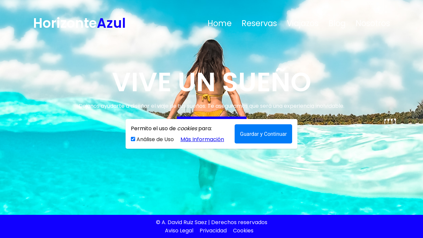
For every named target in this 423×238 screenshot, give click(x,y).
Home (220, 23)
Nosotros (373, 23)
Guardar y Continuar (263, 134)
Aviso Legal (179, 230)
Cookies (243, 230)
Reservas (259, 23)
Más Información (202, 139)
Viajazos (303, 23)
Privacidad (213, 230)
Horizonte (79, 23)
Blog (337, 23)
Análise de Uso (153, 139)
